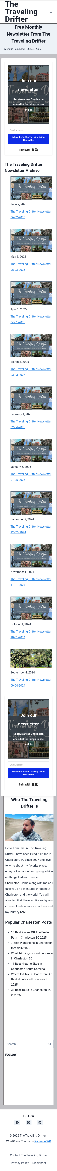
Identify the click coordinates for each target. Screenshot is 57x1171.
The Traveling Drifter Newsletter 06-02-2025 (30, 214)
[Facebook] (17, 1122)
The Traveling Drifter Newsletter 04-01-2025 (30, 319)
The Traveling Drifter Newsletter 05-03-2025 (30, 266)
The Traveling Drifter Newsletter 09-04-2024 (30, 682)
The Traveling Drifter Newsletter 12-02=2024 (30, 529)
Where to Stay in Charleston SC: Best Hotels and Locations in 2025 (31, 979)
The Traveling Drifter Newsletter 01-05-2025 (30, 477)
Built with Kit (28, 149)
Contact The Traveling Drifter (28, 1155)
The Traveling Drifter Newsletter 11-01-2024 (30, 582)
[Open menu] (51, 11)
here (23, 912)
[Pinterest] (40, 1122)
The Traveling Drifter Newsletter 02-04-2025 (30, 424)
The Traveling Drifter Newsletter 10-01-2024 (30, 634)
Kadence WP (42, 1141)
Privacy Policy (20, 1163)
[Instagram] (28, 1122)
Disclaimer (39, 1163)
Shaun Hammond (16, 49)
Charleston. (12, 883)
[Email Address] (28, 130)
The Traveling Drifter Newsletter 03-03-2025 (30, 372)
